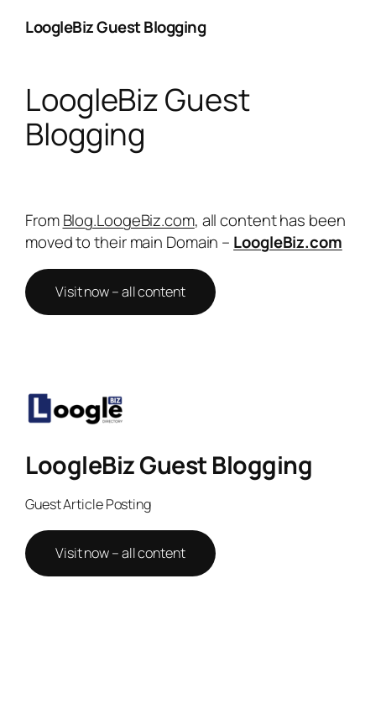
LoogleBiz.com (287, 242)
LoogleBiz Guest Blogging (115, 27)
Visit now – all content (120, 291)
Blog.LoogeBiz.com (129, 220)
